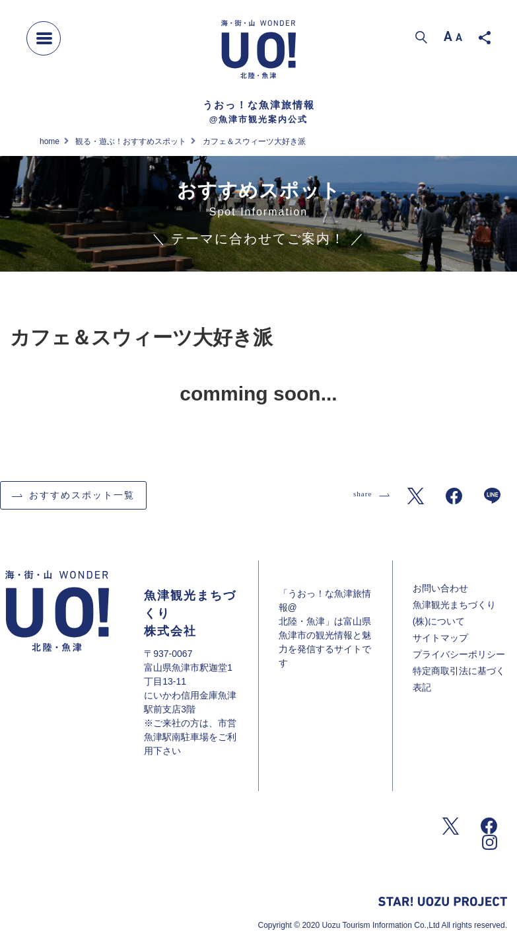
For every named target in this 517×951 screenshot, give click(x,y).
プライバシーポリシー (459, 654)
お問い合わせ (440, 588)
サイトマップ (440, 637)
